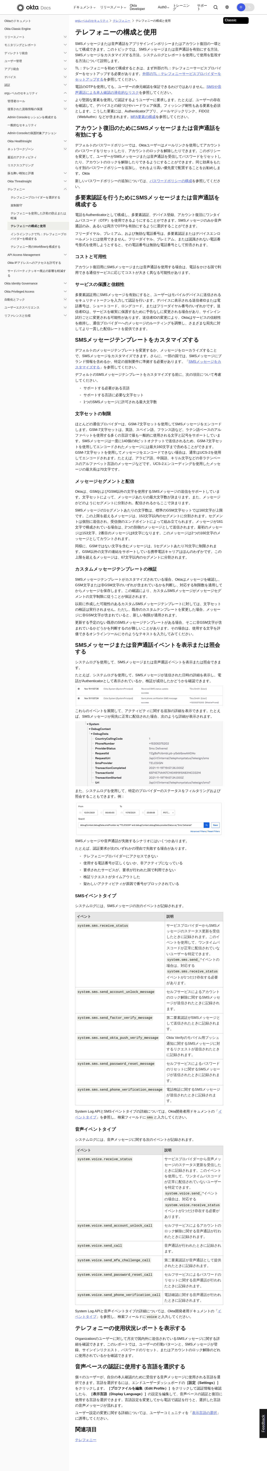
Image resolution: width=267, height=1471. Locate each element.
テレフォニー (16, 189)
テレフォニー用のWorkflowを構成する (35, 246)
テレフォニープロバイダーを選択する (35, 197)
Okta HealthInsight (19, 141)
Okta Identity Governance (21, 283)
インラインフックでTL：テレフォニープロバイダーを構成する (39, 236)
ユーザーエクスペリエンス (21, 307)
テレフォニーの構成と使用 (28, 226)
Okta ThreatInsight (19, 181)
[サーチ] (215, 7)
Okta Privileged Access (19, 291)
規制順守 (16, 205)
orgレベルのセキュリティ (21, 93)
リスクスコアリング (21, 165)
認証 (7, 85)
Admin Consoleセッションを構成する (32, 117)
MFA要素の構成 (143, 117)
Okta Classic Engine (17, 28)
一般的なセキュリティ (22, 125)
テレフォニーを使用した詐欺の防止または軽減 (38, 216)
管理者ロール (16, 101)
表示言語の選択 (204, 1413)
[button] (83, 7)
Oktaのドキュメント (17, 21)
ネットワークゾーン (21, 149)
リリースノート (14, 37)
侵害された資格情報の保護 (25, 109)
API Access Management (24, 254)
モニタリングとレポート (20, 45)
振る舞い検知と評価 (21, 173)
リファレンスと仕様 (17, 315)
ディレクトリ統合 (16, 53)
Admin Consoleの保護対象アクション (32, 133)
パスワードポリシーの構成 (171, 181)
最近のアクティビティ (22, 157)
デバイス (10, 77)
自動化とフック (14, 299)
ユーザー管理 (13, 61)
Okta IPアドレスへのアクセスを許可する (34, 262)
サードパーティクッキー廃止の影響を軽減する (37, 273)
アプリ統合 (11, 69)
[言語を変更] (227, 7)
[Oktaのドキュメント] (33, 7)
